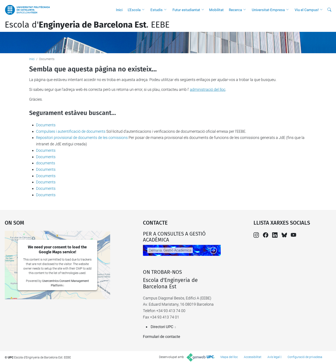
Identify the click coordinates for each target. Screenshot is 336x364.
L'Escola (134, 10)
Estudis (156, 10)
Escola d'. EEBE (87, 25)
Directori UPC (162, 326)
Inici (119, 10)
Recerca (235, 10)
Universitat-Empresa (268, 10)
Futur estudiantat (186, 10)
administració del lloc (207, 89)
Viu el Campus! (307, 10)
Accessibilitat (252, 357)
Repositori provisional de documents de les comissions (82, 137)
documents (45, 163)
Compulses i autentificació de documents (70, 131)
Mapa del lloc (229, 357)
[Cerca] (329, 10)
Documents (46, 125)
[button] (144, 10)
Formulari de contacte (161, 336)
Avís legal (273, 357)
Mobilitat (216, 10)
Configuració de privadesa (305, 357)
